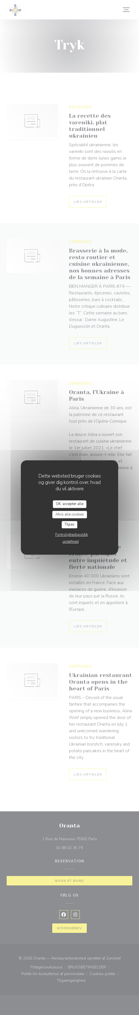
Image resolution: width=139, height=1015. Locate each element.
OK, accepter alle (69, 503)
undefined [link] (71, 541)
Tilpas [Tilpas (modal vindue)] (69, 524)
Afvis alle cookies (69, 514)
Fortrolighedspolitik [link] (71, 534)
